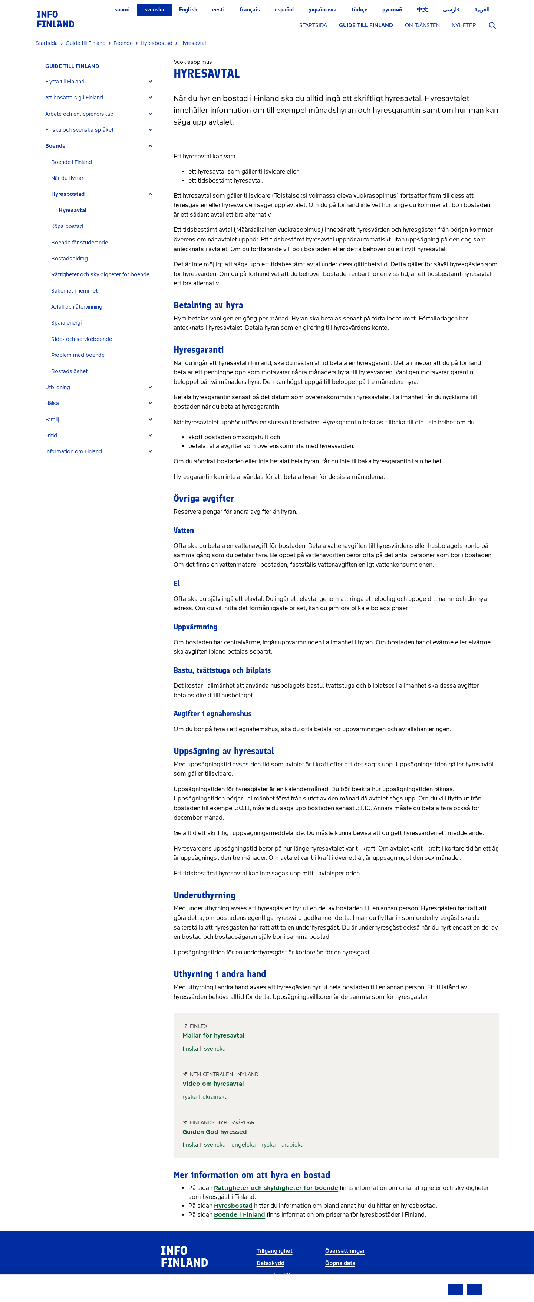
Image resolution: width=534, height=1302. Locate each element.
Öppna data (340, 1263)
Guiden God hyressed (214, 1131)
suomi (122, 9)
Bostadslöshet (69, 371)
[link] (55, 18)
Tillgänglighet (275, 1251)
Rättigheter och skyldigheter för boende (100, 275)
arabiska (292, 1144)
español (284, 9)
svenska (154, 9)
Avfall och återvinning (76, 307)
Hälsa (52, 403)
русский (392, 9)
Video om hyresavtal (213, 1083)
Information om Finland (73, 451)
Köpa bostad (67, 226)
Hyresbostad (68, 194)
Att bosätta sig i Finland (74, 98)
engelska (243, 1144)
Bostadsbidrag (69, 259)
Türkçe (359, 9)
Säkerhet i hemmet (74, 291)
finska (190, 1048)
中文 (422, 9)
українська (323, 9)
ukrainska (214, 1097)
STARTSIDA (313, 25)
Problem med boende (78, 355)
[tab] (101, 82)
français (250, 9)
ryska (189, 1097)
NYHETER (464, 25)
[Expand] (150, 82)
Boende (55, 146)
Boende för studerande (79, 243)
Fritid (51, 436)
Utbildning (57, 387)
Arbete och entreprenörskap (79, 114)
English (188, 9)
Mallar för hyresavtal (213, 1035)
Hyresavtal (72, 210)
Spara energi (66, 323)
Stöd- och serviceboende (81, 339)
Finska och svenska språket (79, 130)
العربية (482, 9)
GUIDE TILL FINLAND (366, 25)
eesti (218, 9)
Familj (52, 420)
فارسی (451, 9)
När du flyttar (67, 178)
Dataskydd (270, 1263)
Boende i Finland (71, 162)
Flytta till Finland (65, 82)
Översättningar (345, 1251)
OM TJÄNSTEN (422, 25)
